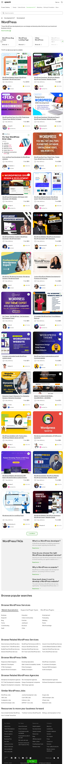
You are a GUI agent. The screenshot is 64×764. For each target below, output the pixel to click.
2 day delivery (39, 82)
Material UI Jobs (46, 703)
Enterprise (7, 736)
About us (49, 726)
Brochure (24, 625)
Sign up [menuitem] (57, 2)
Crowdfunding (5, 625)
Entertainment (46, 615)
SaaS (2, 628)
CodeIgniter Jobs (6, 700)
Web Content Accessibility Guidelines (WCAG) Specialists (32, 664)
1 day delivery (7, 122)
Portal (44, 623)
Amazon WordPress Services (30, 646)
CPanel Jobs (45, 700)
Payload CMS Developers (49, 667)
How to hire (7, 726)
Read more (36, 548)
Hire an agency (8, 734)
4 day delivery (7, 520)
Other (23, 628)
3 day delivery (7, 82)
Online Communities (27, 618)
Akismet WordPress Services (9, 652)
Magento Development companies (10, 685)
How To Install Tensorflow (8, 715)
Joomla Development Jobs (29, 695)
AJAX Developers (47, 669)
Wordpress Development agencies (10, 679)
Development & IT (9, 18)
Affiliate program (37, 739)
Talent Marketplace (9, 728)
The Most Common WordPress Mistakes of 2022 (32, 713)
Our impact (50, 736)
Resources (35, 734)
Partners (49, 744)
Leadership (50, 728)
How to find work (23, 726)
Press (48, 739)
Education (24, 615)
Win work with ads (23, 740)
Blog (2, 620)
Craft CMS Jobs (26, 697)
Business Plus (8, 739)
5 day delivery (39, 281)
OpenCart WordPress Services (50, 649)
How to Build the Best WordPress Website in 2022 (11, 713)
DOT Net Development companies (10, 682)
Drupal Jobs (45, 695)
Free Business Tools (38, 744)
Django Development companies (31, 682)
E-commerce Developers (49, 664)
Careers (49, 734)
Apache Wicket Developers (8, 669)
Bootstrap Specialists (28, 662)
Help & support (36, 726)
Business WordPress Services (30, 649)
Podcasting (45, 618)
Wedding (44, 620)
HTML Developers (6, 667)
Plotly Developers (26, 667)
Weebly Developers (27, 669)
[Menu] (2, 2)
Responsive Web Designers (8, 662)
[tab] (10, 610)
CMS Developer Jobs (48, 697)
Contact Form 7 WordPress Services (11, 646)
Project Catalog (5, 7)
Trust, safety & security (53, 746)
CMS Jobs (4, 697)
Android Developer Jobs (8, 703)
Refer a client (36, 741)
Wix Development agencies (29, 679)
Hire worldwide (8, 749)
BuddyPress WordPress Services (10, 649)
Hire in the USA (8, 751)
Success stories (37, 728)
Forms (3, 623)
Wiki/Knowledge (47, 625)
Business (3, 615)
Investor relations (51, 731)
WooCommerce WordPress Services (11, 644)
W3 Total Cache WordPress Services (32, 652)
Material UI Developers (7, 664)
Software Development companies (51, 682)
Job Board (25, 623)
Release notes (36, 746)
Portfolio (24, 620)
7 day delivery (7, 480)
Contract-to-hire (8, 744)
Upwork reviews (37, 731)
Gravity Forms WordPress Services (52, 644)
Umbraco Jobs (26, 700)
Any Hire (6, 741)
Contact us (49, 741)
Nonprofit (4, 618)
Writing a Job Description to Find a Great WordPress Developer (52, 713)
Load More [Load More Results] (32, 533)
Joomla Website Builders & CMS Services (52, 646)
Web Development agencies (50, 679)
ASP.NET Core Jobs (27, 703)
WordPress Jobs (6, 695)
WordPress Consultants (49, 662)
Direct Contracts (8, 746)
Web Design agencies (28, 685)
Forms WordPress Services (49, 652)
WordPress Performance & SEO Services (32, 644)
